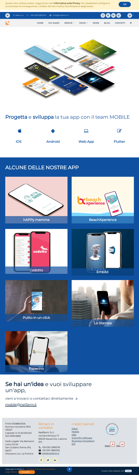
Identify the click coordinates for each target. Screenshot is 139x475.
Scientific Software (82, 438)
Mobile (75, 431)
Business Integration (83, 441)
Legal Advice (11, 472)
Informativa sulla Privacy (67, 3)
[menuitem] (40, 23)
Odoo (75, 428)
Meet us (18, 15)
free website (114, 471)
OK (124, 4)
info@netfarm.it (61, 15)
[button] (131, 23)
